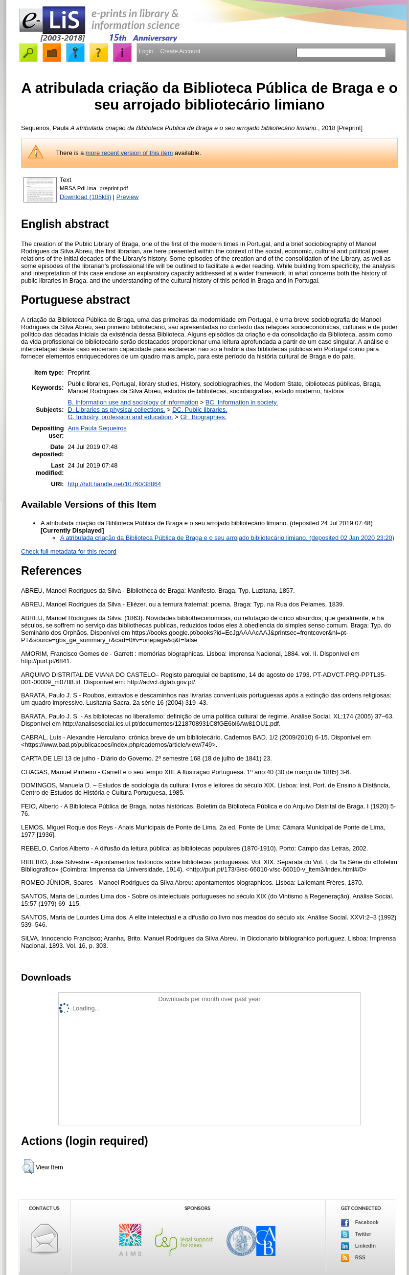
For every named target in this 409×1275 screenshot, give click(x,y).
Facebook (360, 1223)
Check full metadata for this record (68, 551)
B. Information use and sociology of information (133, 402)
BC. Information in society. (241, 402)
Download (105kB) (85, 197)
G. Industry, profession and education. (120, 417)
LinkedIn (358, 1246)
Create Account (180, 51)
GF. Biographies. (203, 417)
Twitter (356, 1234)
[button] (28, 1166)
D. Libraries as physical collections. (116, 409)
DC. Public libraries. (199, 409)
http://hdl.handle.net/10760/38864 (114, 484)
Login (146, 51)
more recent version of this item (129, 153)
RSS (353, 1258)
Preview (127, 197)
